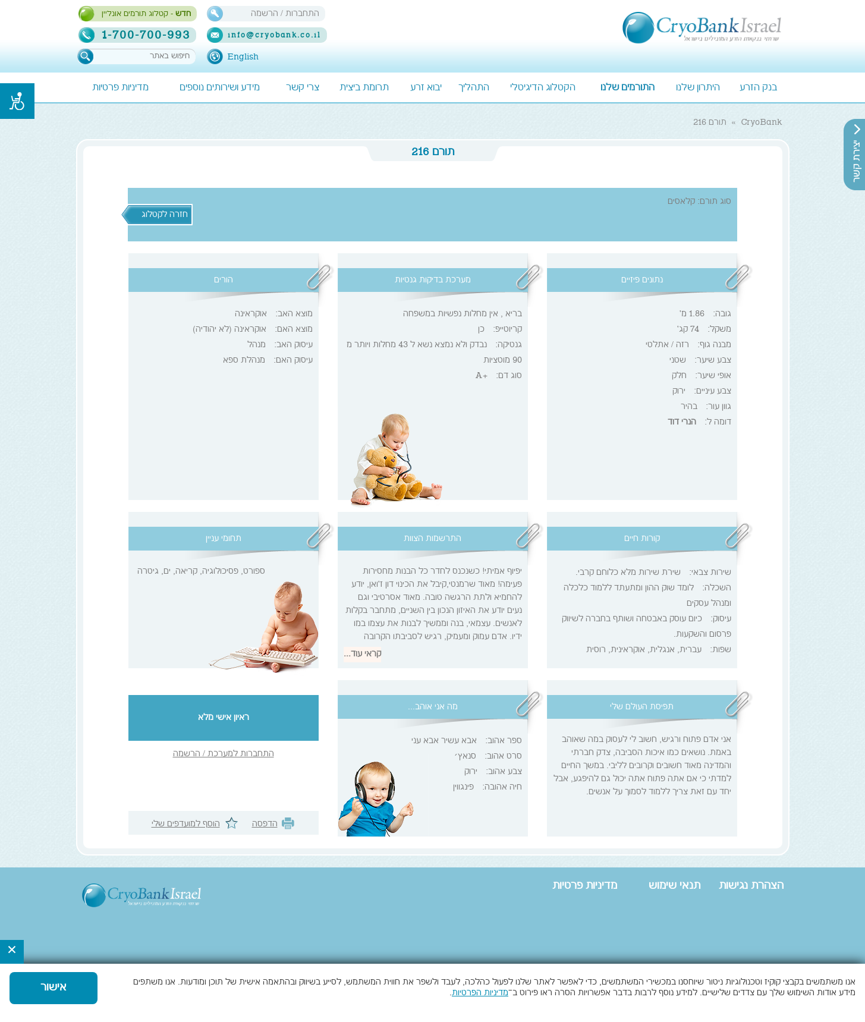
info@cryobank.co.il (274, 36)
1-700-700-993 (146, 35)
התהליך (473, 88)
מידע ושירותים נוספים (220, 88)
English (243, 57)
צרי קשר (302, 88)
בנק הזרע (758, 88)
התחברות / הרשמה (285, 14)
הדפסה (265, 824)
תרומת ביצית (364, 88)
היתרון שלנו (698, 88)
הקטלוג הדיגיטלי (542, 88)
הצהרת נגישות (751, 886)
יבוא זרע (426, 88)
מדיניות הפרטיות (480, 993)
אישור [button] (53, 988)
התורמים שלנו (627, 88)
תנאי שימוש (674, 886)
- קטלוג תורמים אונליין (146, 14)
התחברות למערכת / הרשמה (223, 754)
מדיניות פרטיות (120, 88)
